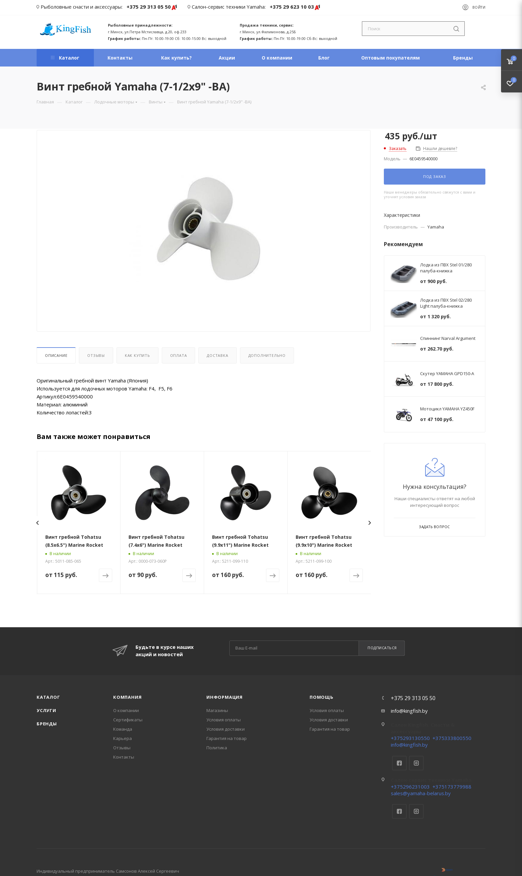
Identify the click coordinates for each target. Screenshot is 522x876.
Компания (127, 697)
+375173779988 (451, 786)
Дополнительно (267, 355)
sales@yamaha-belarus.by (421, 793)
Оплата (178, 355)
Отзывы (96, 355)
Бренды (47, 724)
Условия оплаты (223, 720)
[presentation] (37, 522)
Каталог (48, 697)
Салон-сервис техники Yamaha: (229, 6)
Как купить (137, 355)
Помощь (322, 697)
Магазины (217, 710)
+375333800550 (451, 738)
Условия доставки (225, 729)
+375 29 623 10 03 (295, 7)
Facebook (399, 763)
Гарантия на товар (226, 738)
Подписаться (382, 647)
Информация (224, 697)
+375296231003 (410, 786)
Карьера (122, 738)
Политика (216, 748)
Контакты (123, 757)
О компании (126, 710)
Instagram (416, 763)
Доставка (217, 355)
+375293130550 (410, 738)
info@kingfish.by (409, 710)
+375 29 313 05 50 (152, 7)
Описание (56, 355)
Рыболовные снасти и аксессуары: (82, 6)
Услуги (46, 710)
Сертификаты (127, 720)
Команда (122, 729)
